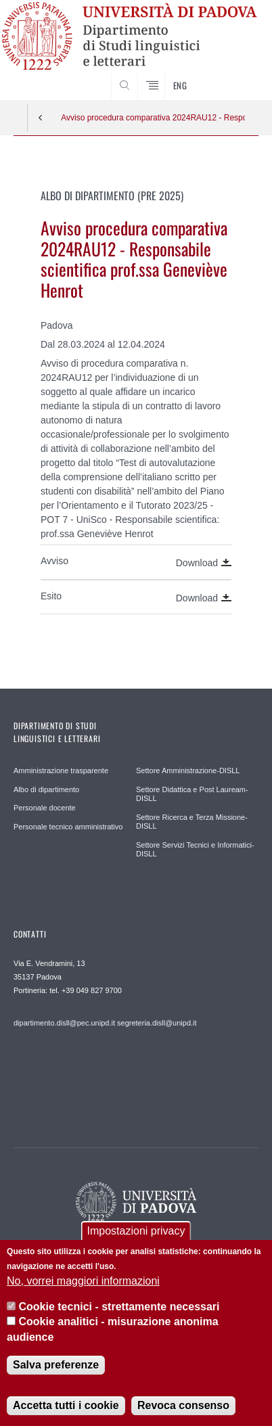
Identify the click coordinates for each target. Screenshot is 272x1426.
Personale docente (45, 808)
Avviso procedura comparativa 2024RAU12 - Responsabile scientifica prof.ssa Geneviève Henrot (153, 117)
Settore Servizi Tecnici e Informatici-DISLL (195, 849)
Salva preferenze (56, 1369)
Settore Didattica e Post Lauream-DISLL (192, 794)
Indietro (40, 117)
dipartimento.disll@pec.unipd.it (64, 1023)
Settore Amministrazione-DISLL (188, 770)
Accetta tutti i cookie (65, 1409)
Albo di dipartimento (46, 789)
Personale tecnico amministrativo (68, 827)
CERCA (237, 74)
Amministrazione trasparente (61, 770)
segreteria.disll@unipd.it (157, 1023)
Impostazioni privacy (136, 1234)
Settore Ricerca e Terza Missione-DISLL (192, 822)
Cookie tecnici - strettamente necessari (119, 1310)
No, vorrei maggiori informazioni (83, 1284)
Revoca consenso (183, 1409)
